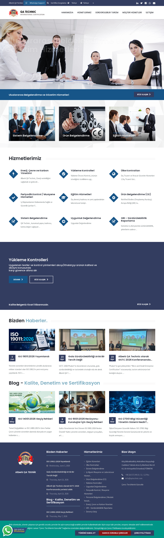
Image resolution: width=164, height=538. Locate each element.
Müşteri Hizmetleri (132, 12)
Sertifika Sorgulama (56, 3)
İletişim (149, 12)
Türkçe (74, 3)
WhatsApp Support (37, 3)
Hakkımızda (67, 12)
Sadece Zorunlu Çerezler (115, 533)
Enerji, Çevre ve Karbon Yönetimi (35, 172)
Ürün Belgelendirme (76, 135)
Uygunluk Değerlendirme (86, 218)
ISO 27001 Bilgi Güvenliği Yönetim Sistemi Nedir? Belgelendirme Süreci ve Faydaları (133, 420)
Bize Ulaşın (144, 94)
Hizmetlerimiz (84, 12)
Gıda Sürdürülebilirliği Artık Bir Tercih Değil (86, 358)
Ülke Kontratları (130, 170)
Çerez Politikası (142, 533)
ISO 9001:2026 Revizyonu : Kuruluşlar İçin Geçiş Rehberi (85, 420)
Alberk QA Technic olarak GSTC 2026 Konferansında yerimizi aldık (134, 358)
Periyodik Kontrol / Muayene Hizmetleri (38, 196)
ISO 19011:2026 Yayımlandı (33, 356)
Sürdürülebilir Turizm (106, 12)
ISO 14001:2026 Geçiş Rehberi (35, 418)
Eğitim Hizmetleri (124, 135)
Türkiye (88, 3)
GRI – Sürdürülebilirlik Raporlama (134, 219)
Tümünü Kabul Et (87, 533)
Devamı (18, 279)
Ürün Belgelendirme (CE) (136, 194)
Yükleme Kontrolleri (82, 170)
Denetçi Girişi (91, 511)
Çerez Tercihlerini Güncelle (132, 484)
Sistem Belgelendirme (28, 135)
